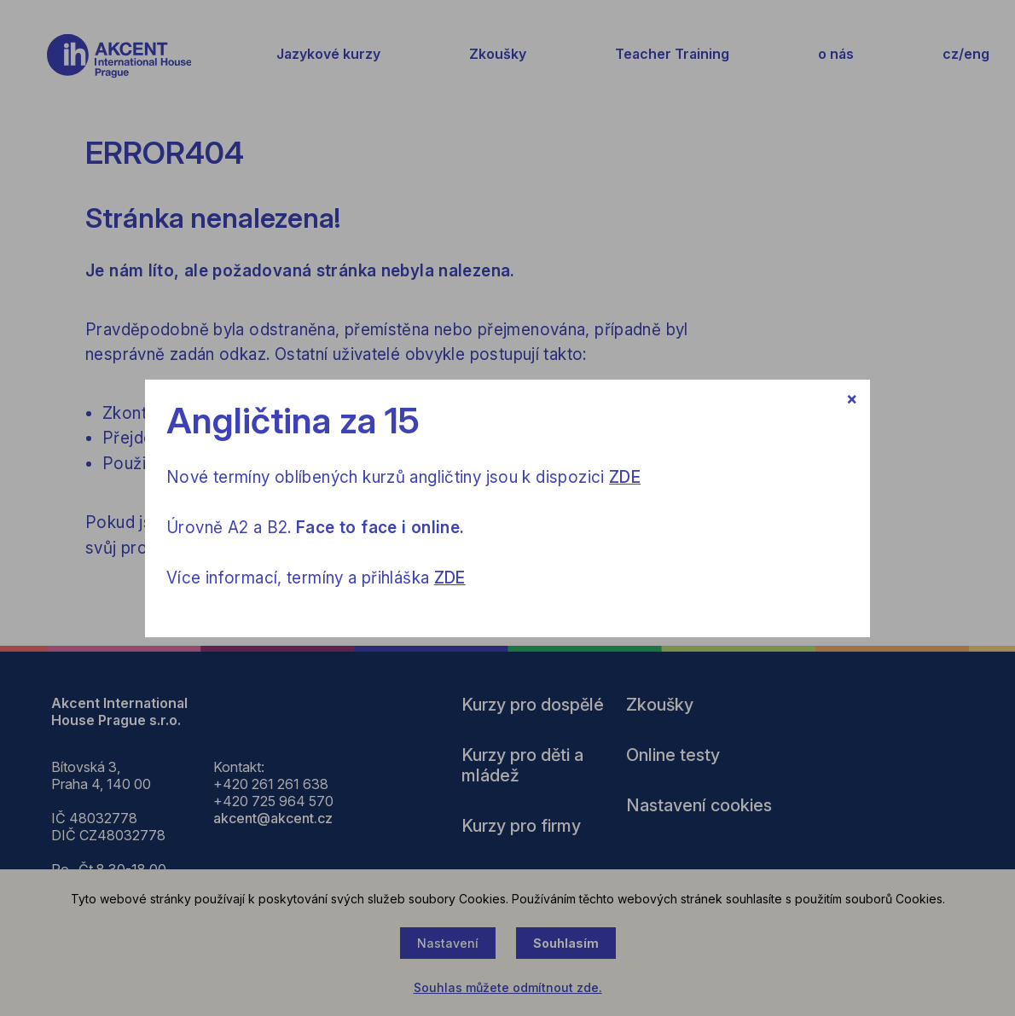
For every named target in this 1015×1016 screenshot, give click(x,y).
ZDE (625, 477)
